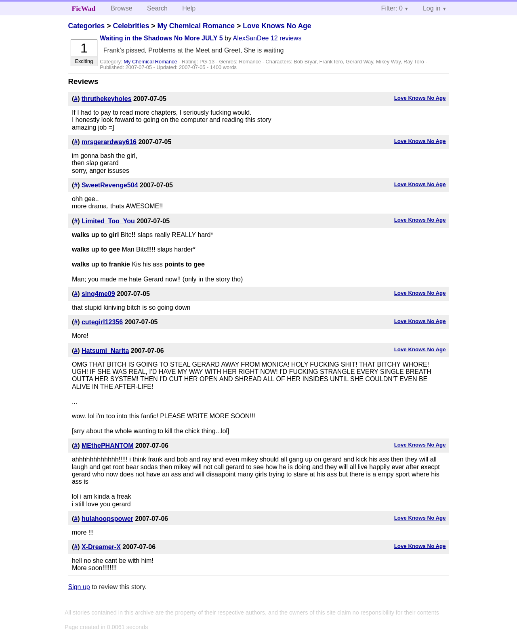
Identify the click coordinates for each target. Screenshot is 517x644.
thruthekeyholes (107, 98)
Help (188, 8)
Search (157, 8)
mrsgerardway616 (109, 141)
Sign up (79, 586)
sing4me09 (98, 293)
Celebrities (131, 26)
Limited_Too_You (108, 221)
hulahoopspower (107, 518)
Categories (86, 26)
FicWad (84, 8)
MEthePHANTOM (108, 445)
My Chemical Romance (196, 26)
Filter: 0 (392, 8)
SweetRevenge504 (110, 185)
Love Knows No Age (277, 26)
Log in (432, 8)
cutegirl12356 (102, 322)
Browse (121, 8)
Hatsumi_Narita (105, 350)
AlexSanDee (251, 38)
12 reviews (286, 38)
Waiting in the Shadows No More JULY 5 (161, 38)
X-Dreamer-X (101, 546)
